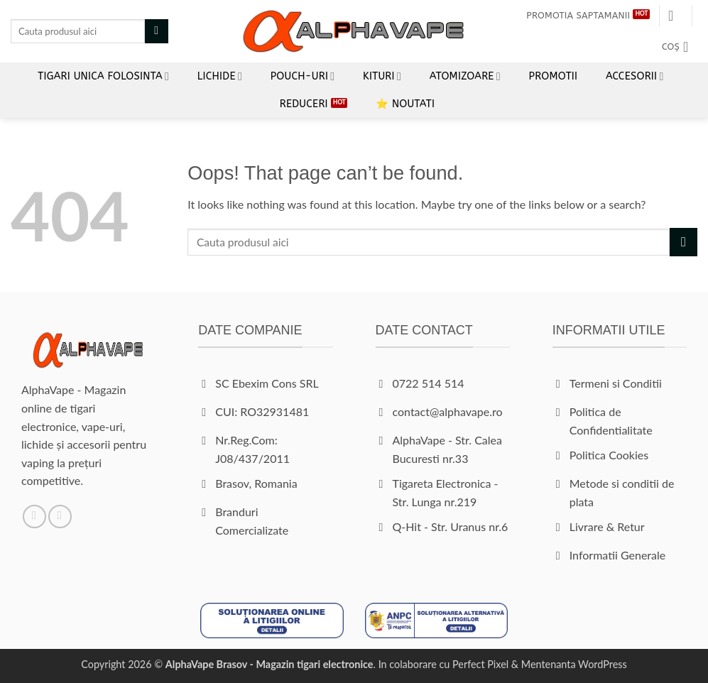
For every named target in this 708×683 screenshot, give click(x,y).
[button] (675, 15)
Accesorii (635, 76)
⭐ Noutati (405, 104)
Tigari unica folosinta (103, 76)
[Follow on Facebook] (34, 516)
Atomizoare (465, 76)
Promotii (553, 76)
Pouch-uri (303, 76)
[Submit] (156, 31)
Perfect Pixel (480, 664)
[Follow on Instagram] (60, 516)
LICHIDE (219, 76)
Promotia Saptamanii (578, 15)
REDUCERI (304, 104)
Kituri (382, 76)
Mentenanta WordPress (574, 664)
